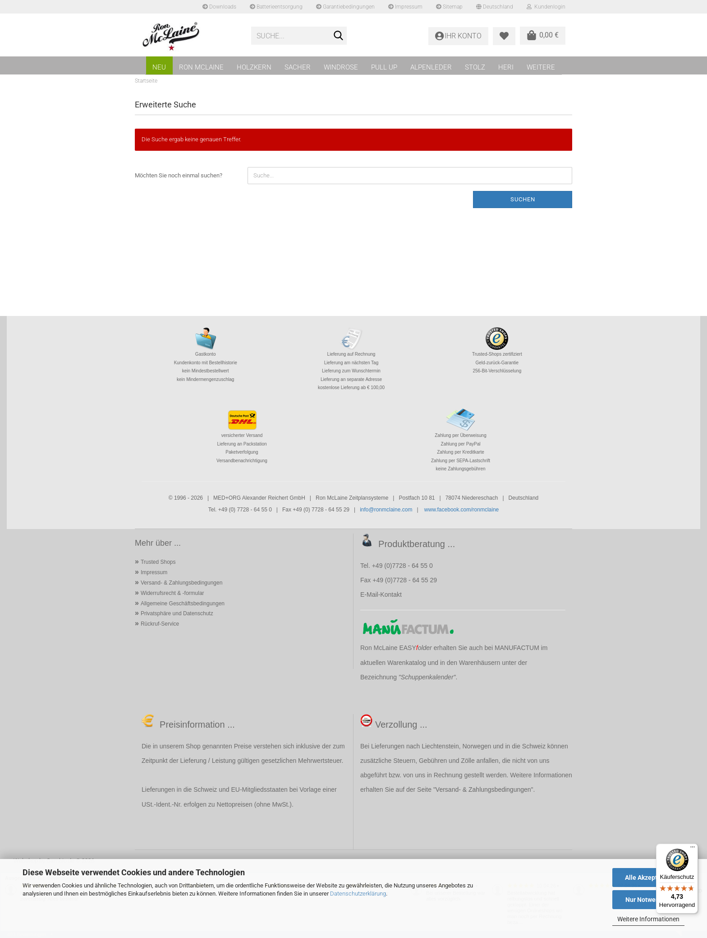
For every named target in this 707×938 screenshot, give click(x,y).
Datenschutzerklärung (358, 893)
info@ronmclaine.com (386, 509)
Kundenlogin (546, 7)
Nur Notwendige (648, 899)
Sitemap (449, 7)
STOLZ (475, 67)
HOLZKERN (254, 67)
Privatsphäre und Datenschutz (177, 613)
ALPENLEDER (431, 67)
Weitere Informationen (648, 919)
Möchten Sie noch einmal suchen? (178, 175)
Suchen (522, 199)
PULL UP (384, 67)
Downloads (219, 7)
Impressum (405, 7)
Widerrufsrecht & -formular (172, 593)
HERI (506, 67)
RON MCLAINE (201, 67)
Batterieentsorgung (276, 7)
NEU (159, 67)
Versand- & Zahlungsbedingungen (181, 583)
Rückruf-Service (160, 624)
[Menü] (692, 849)
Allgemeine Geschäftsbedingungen (183, 603)
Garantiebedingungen (345, 7)
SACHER (298, 67)
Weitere (541, 67)
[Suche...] (338, 36)
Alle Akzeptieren (648, 877)
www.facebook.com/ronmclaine (461, 509)
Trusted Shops (158, 562)
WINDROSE (341, 67)
